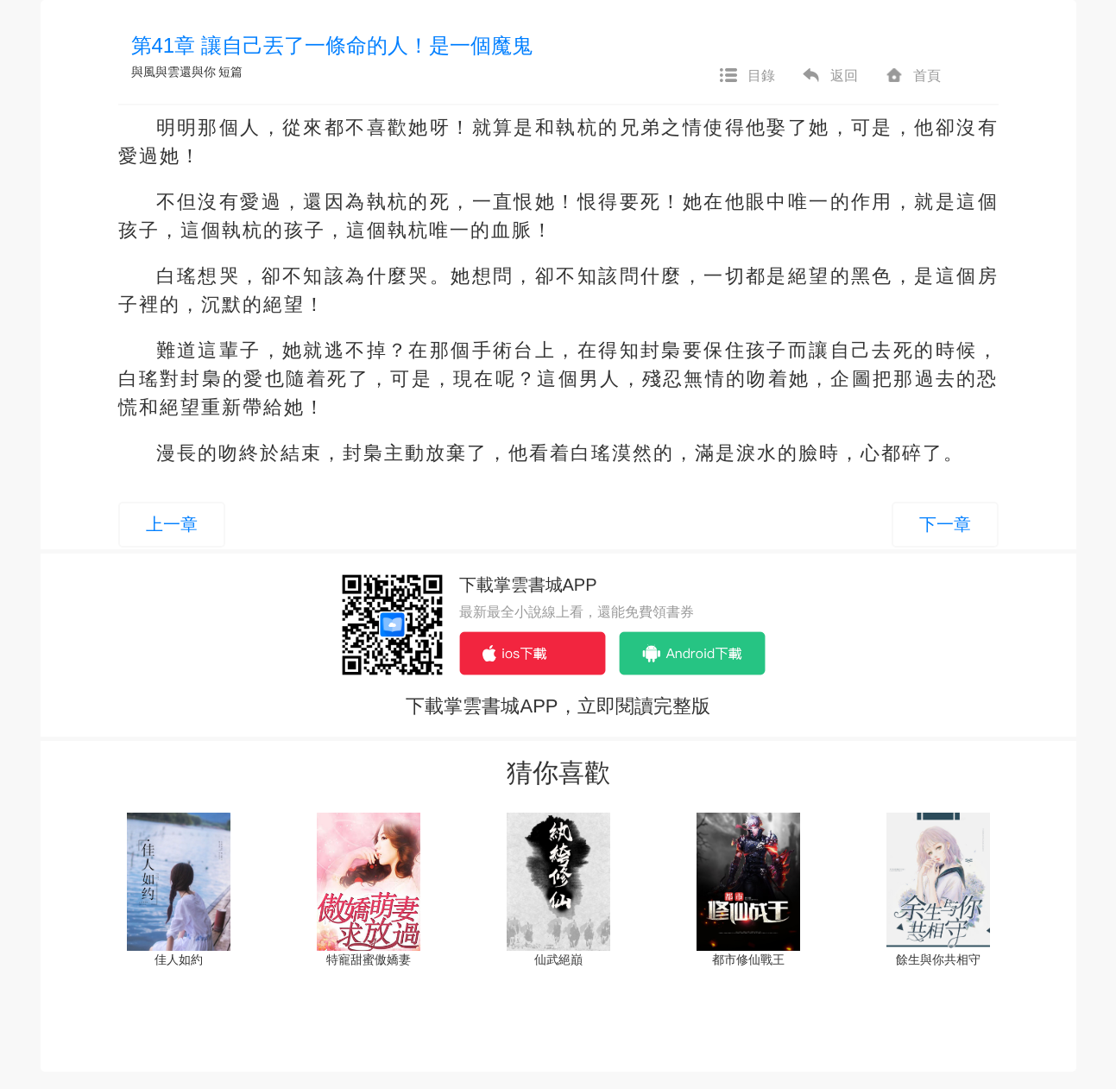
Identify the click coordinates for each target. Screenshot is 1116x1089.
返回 (829, 76)
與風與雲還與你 (173, 72)
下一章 (945, 524)
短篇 (230, 72)
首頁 (912, 76)
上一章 (172, 524)
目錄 (746, 76)
